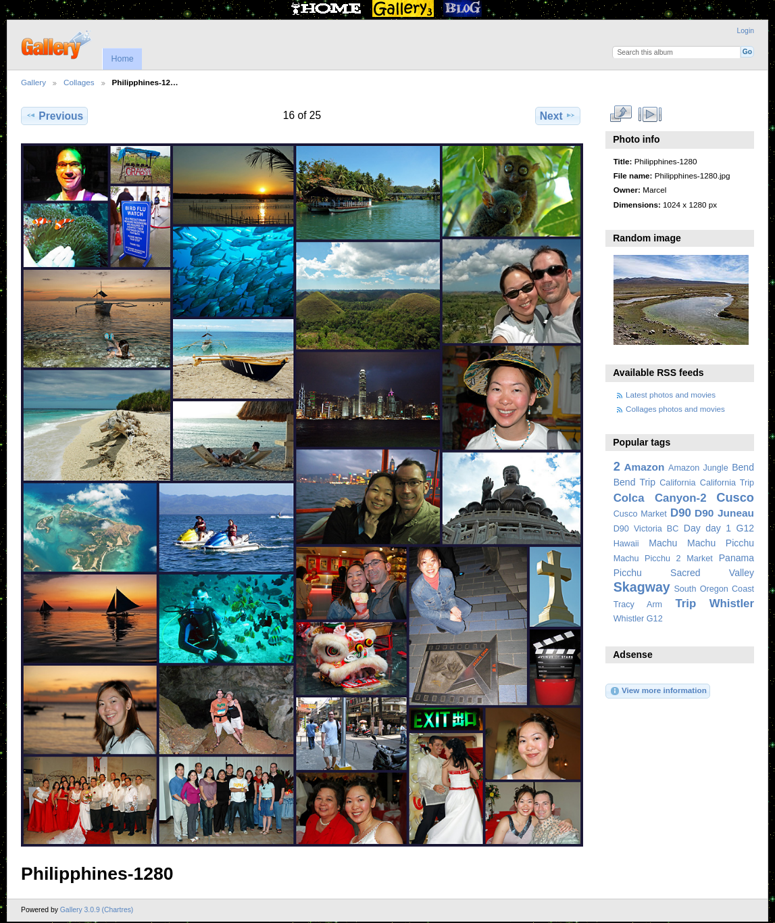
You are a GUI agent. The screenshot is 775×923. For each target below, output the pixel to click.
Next (558, 116)
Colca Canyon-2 (660, 498)
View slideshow (649, 114)
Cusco (735, 497)
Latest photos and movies (671, 394)
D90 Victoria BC (646, 529)
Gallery (33, 82)
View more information (658, 691)
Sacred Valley (712, 572)
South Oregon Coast (714, 589)
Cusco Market (640, 514)
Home (122, 59)
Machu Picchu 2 (647, 558)
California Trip (727, 483)
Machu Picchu (720, 543)
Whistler (731, 603)
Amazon (644, 467)
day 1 (718, 528)
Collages (79, 82)
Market (699, 558)
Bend (743, 467)
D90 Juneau (724, 513)
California (677, 483)
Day (692, 528)
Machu (663, 543)
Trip (685, 603)
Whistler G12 (638, 618)
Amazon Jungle (698, 468)
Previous (54, 116)
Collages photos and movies (675, 408)
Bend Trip (634, 482)
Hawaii (626, 543)
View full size (620, 114)
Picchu (628, 572)
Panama (736, 557)
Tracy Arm (638, 604)
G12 (745, 528)
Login (745, 30)
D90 (680, 512)
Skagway (642, 586)
